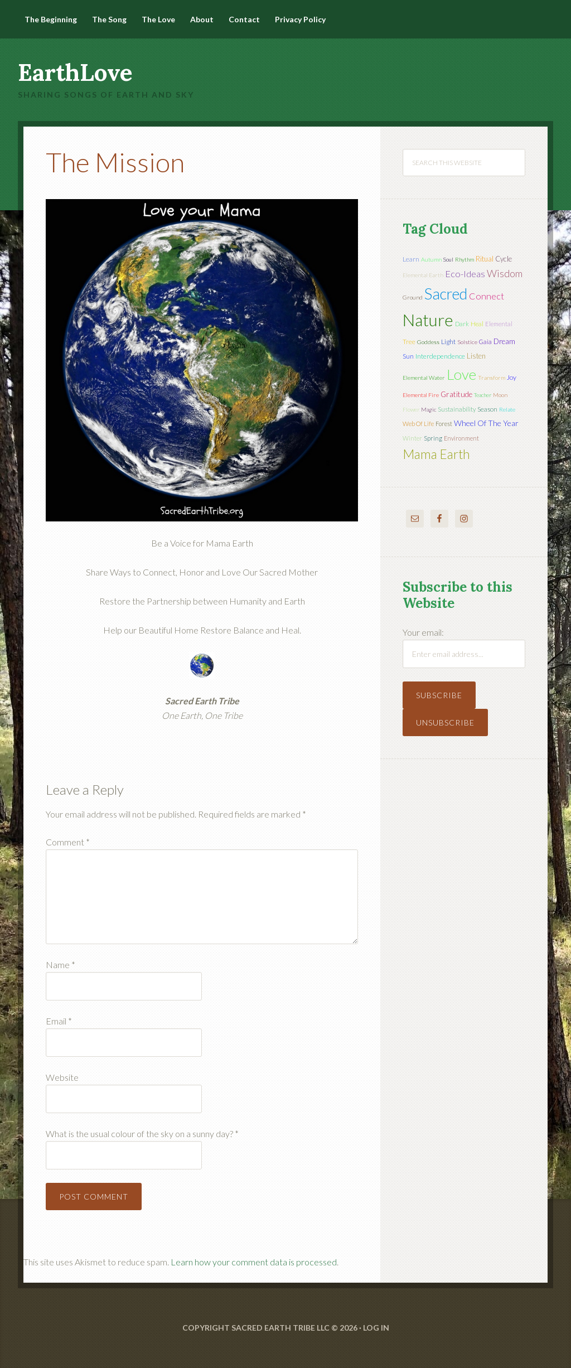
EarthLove (75, 72)
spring (433, 438)
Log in (376, 1327)
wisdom (504, 273)
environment (461, 438)
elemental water (424, 377)
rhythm (464, 259)
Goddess (428, 342)
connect (486, 296)
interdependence (440, 356)
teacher (482, 394)
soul (448, 259)
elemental (498, 323)
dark (462, 323)
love (461, 374)
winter (412, 438)
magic (428, 409)
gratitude (456, 394)
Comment (68, 842)
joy (511, 377)
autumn (431, 259)
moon (500, 394)
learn (411, 259)
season (487, 409)
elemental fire (421, 394)
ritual (484, 258)
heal (477, 323)
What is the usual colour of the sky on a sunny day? (142, 1133)
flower (411, 409)
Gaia (485, 341)
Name (60, 964)
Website (62, 1077)
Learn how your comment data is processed (254, 1261)
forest (443, 423)
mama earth (436, 454)
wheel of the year (486, 423)
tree (409, 341)
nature (428, 320)
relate (507, 409)
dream (504, 341)
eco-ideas (465, 273)
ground (413, 297)
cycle (503, 258)
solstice (467, 342)
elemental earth (423, 275)
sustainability (457, 409)
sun (408, 356)
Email (59, 1021)
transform (491, 377)
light (448, 341)
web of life (418, 423)
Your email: (423, 632)
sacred (445, 293)
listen (476, 355)
